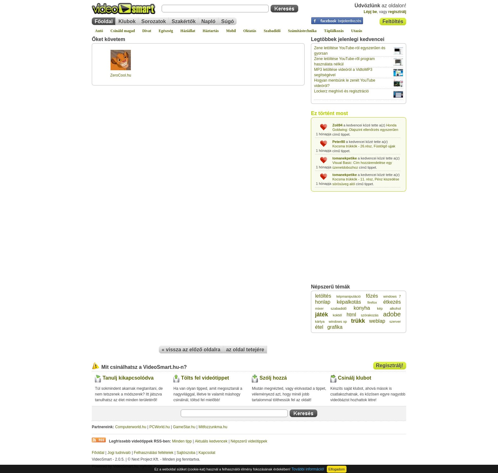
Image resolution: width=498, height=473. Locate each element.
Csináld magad (123, 31)
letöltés (323, 296)
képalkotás (349, 302)
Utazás (356, 31)
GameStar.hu (184, 427)
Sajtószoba (186, 452)
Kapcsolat (207, 452)
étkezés (392, 302)
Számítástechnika (302, 31)
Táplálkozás (334, 31)
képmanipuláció (348, 296)
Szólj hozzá (273, 378)
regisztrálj (397, 12)
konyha (361, 308)
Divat (146, 31)
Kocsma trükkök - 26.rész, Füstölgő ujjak (364, 146)
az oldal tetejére (245, 349)
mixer (319, 308)
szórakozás (370, 315)
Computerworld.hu (130, 427)
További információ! (308, 469)
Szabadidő (272, 31)
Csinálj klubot (354, 378)
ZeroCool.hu (120, 75)
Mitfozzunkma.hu (213, 427)
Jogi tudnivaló (119, 452)
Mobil (231, 31)
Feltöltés (392, 21)
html (351, 314)
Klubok (127, 21)
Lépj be (370, 12)
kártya (320, 321)
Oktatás (249, 31)
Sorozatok (153, 21)
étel (319, 327)
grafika (334, 327)
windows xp (338, 321)
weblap (377, 321)
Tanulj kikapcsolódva (128, 378)
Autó (99, 31)
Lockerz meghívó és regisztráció (341, 91)
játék (321, 314)
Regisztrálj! (389, 365)
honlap (322, 302)
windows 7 (392, 296)
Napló (208, 21)
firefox (372, 302)
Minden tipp (182, 441)
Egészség (165, 31)
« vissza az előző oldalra (191, 349)
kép (380, 308)
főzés (372, 296)
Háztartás (211, 31)
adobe (392, 314)
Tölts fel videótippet (205, 378)
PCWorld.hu (159, 427)
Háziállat (187, 31)
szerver (395, 321)
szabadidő (339, 308)
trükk (358, 321)
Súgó (227, 21)
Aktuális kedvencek (211, 441)
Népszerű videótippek (249, 441)
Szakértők (184, 21)
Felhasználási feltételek (153, 452)
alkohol (395, 308)
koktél (337, 315)
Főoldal (104, 21)
